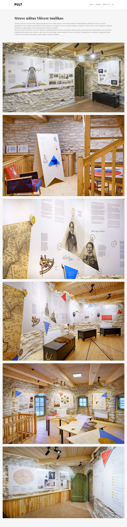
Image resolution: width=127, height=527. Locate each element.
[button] (112, 4)
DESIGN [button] (98, 4)
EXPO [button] (91, 4)
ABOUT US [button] (106, 4)
